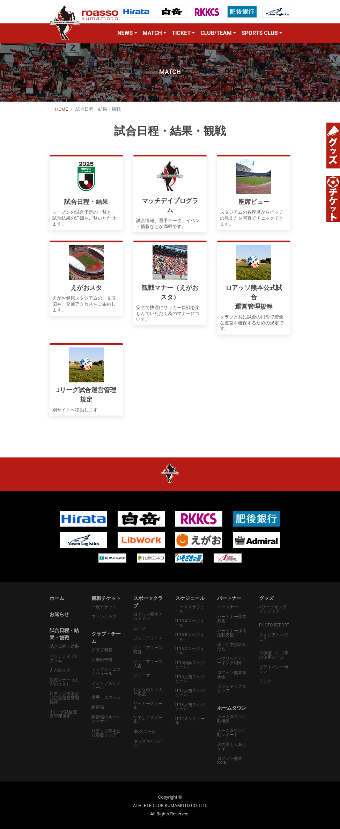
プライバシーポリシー (273, 669)
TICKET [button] (181, 33)
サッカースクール (148, 705)
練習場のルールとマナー (106, 719)
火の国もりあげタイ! (231, 746)
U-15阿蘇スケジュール (190, 664)
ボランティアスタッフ (231, 688)
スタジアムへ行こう (273, 636)
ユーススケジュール (190, 609)
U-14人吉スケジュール (190, 692)
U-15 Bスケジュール (189, 636)
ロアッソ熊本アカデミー (148, 616)
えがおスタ (60, 670)
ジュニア (141, 675)
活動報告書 (101, 659)
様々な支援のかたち (231, 646)
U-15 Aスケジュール (189, 623)
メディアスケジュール (106, 685)
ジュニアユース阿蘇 (148, 649)
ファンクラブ (104, 616)
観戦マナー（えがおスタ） (64, 682)
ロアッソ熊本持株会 (231, 674)
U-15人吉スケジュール (190, 678)
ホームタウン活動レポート (231, 732)
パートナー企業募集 (231, 618)
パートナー (227, 606)
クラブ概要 (101, 649)
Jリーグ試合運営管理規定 (63, 714)
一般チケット (104, 606)
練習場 (97, 707)
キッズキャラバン (148, 743)
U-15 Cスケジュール (189, 650)
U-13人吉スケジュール (190, 706)
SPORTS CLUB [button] (260, 33)
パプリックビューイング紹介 (231, 660)
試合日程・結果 (64, 646)
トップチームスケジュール (106, 671)
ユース (139, 628)
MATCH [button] (152, 33)
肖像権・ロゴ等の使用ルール (273, 655)
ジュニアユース (148, 638)
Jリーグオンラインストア (273, 609)
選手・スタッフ (106, 697)
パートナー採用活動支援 (231, 632)
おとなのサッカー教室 (148, 691)
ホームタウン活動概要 (231, 718)
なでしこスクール (148, 719)
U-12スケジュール (190, 720)
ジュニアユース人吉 (148, 663)
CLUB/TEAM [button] (215, 33)
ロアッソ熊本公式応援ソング (106, 733)
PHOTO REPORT (274, 625)
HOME (61, 109)
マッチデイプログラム (64, 658)
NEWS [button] (125, 33)
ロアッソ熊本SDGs (229, 760)
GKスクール (144, 731)
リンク (265, 680)
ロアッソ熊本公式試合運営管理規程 (64, 698)
